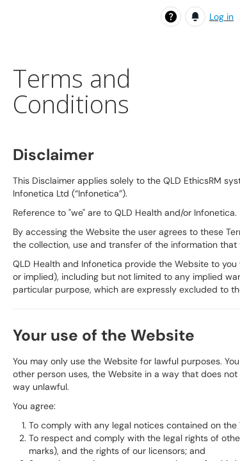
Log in (221, 16)
